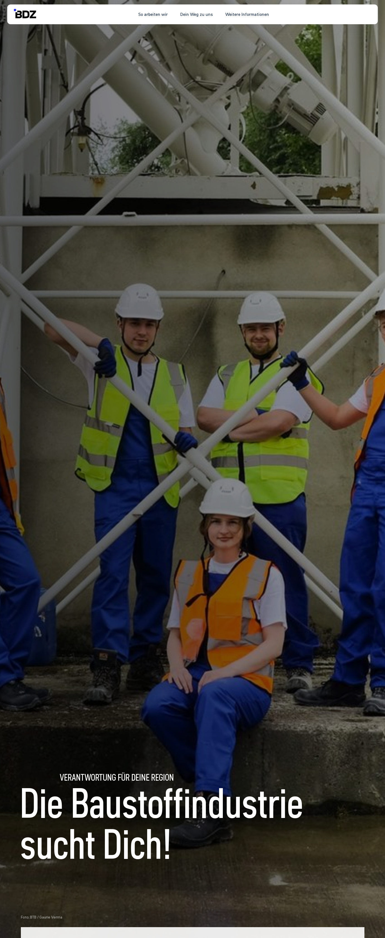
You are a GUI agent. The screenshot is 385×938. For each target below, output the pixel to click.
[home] (25, 14)
